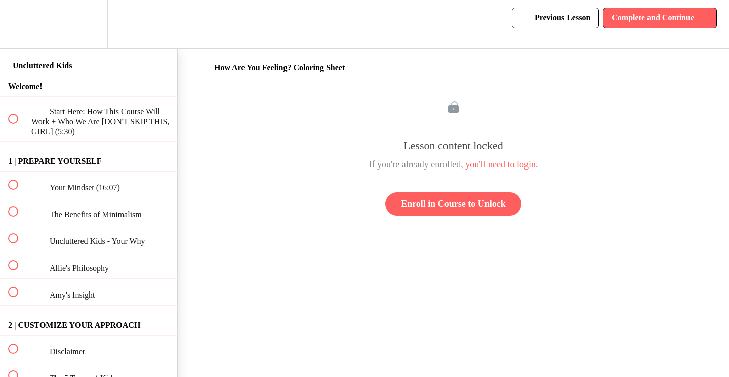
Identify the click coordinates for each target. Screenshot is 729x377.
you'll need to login (500, 164)
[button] (18, 24)
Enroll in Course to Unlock (453, 204)
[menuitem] (88, 24)
